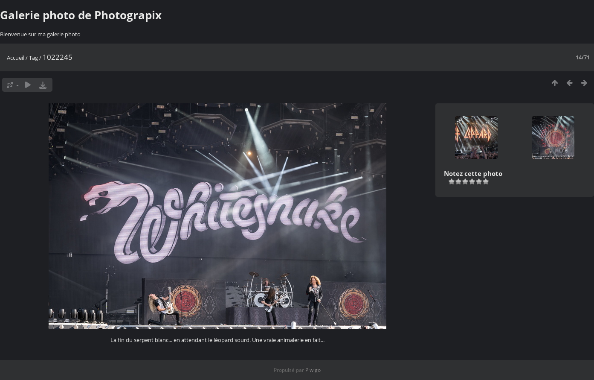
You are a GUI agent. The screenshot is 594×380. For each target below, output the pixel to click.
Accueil (15, 57)
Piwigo (313, 370)
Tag (33, 57)
